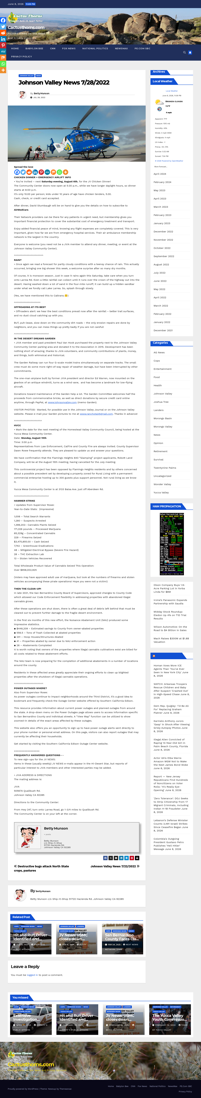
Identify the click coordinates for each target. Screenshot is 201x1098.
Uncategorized (162, 476)
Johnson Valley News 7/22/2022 (114, 866)
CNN (52, 48)
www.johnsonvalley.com (62, 402)
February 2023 (162, 215)
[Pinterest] (41, 172)
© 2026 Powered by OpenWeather (169, 161)
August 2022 (161, 264)
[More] (65, 172)
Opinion (158, 443)
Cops (16, 926)
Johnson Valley (27, 75)
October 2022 (162, 248)
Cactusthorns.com (26, 27)
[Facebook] (17, 172)
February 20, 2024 (73, 1025)
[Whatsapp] (59, 172)
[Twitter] (23, 172)
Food (157, 377)
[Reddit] (29, 172)
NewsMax (121, 48)
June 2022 (160, 280)
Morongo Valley (163, 426)
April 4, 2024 (24, 1025)
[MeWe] (47, 172)
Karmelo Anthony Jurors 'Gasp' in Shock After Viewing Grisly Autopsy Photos (172, 724)
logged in (32, 974)
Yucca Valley (20, 931)
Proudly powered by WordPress (23, 1089)
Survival (158, 459)
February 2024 (162, 182)
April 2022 (160, 297)
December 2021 (163, 330)
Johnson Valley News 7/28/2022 (64, 82)
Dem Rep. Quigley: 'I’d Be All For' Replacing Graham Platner (171, 709)
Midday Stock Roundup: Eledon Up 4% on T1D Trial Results (170, 615)
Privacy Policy (21, 56)
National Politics (95, 48)
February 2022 (162, 313)
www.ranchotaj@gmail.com (96, 413)
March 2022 (161, 305)
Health (158, 385)
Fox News (69, 48)
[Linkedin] (35, 172)
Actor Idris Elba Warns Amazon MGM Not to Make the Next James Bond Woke (171, 761)
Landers (80, 926)
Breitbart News (168, 655)
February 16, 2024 (119, 1025)
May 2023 (159, 190)
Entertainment (162, 368)
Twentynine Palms (165, 467)
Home (15, 48)
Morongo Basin (28, 926)
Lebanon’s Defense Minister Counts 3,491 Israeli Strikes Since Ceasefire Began (171, 824)
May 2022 (159, 289)
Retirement (160, 451)
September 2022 (164, 256)
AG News (159, 352)
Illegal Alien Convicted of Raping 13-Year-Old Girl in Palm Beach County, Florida (171, 743)
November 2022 (163, 239)
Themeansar (66, 1089)
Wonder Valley (162, 484)
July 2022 (159, 272)
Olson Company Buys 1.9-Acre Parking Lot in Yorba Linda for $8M (169, 588)
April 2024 (160, 173)
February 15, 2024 (165, 1025)
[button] (184, 52)
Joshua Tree (161, 401)
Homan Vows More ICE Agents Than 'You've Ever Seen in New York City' (169, 669)
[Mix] (53, 172)
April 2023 (160, 198)
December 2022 (163, 231)
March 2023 (161, 206)
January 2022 (162, 322)
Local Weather (172, 91)
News (38, 75)
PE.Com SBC (142, 48)
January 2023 (162, 223)
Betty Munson (41, 93)
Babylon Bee (34, 48)
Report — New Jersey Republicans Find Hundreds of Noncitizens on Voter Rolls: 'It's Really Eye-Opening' (171, 783)
